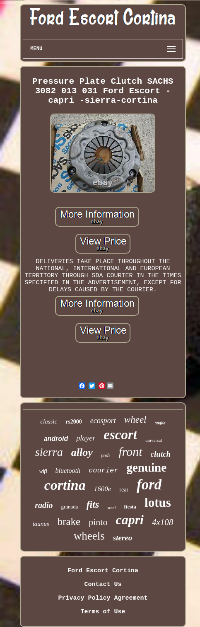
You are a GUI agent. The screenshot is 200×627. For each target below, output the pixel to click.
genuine (146, 467)
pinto (98, 522)
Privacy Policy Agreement (102, 598)
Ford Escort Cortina (102, 570)
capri (130, 519)
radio (44, 505)
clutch (161, 454)
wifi (43, 471)
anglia (160, 423)
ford (149, 485)
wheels (89, 536)
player (85, 438)
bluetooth (67, 470)
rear (123, 490)
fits (93, 504)
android (56, 438)
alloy (82, 452)
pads (106, 455)
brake (69, 521)
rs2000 (73, 422)
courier (103, 470)
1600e (102, 489)
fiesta (130, 507)
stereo (122, 537)
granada (69, 507)
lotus (158, 502)
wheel (135, 419)
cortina (65, 485)
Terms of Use (102, 611)
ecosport (103, 420)
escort (120, 434)
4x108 (162, 522)
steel (111, 507)
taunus (41, 523)
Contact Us (102, 584)
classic (48, 421)
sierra (49, 451)
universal (153, 440)
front (130, 451)
